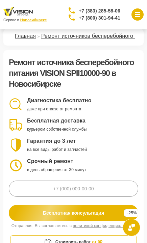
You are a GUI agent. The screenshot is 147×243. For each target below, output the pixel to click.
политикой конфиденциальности (104, 225)
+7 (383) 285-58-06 (99, 11)
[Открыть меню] (137, 14)
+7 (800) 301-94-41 (99, 18)
